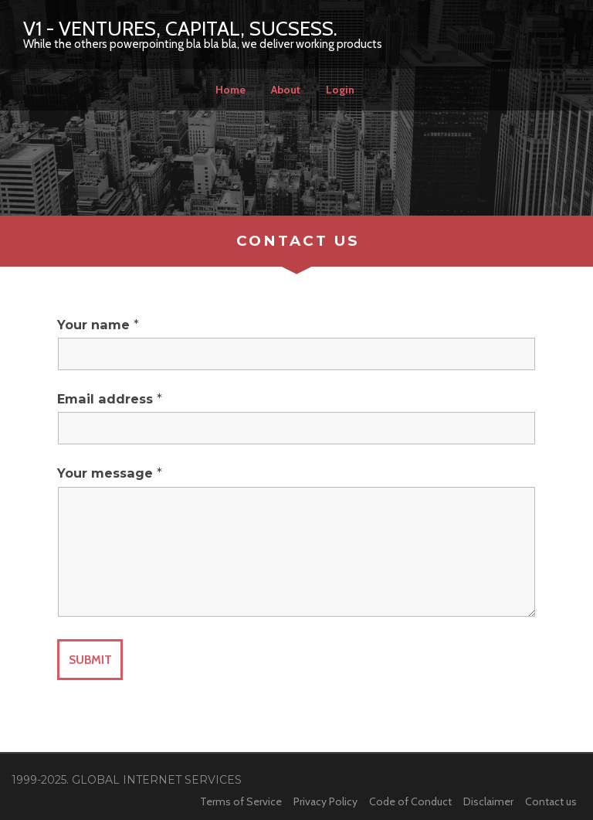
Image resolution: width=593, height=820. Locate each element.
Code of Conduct (410, 801)
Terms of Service (241, 801)
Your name (98, 325)
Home (230, 90)
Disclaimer (488, 801)
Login (340, 90)
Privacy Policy (325, 801)
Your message (109, 474)
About (285, 90)
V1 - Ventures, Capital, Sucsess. (180, 28)
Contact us (551, 801)
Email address (109, 400)
